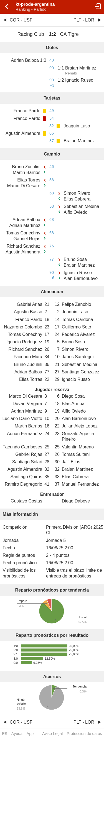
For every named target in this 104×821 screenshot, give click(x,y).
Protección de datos (84, 733)
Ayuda (17, 733)
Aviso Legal (52, 733)
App (30, 733)
